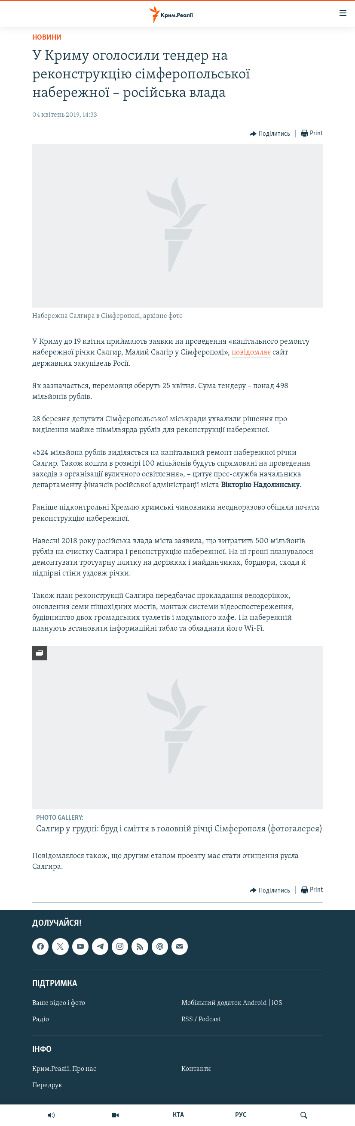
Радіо (40, 1019)
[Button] (270, 134)
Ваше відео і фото (58, 1003)
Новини (46, 38)
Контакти (196, 1069)
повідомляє (251, 352)
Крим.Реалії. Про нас (64, 1069)
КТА (178, 1115)
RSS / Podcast (201, 1019)
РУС (241, 1115)
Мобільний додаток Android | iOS (231, 1003)
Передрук (47, 1085)
